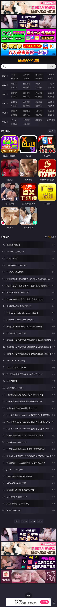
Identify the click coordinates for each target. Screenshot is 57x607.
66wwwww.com (28, 60)
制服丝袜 (14, 97)
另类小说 (26, 115)
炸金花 (26, 78)
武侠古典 (51, 111)
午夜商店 (26, 120)
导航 (4, 121)
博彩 (4, 76)
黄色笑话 (38, 115)
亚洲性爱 (14, 93)
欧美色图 (38, 102)
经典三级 (26, 97)
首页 (17, 521)
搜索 (51, 66)
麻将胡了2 (14, 78)
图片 (4, 103)
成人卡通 (38, 93)
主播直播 (38, 87)
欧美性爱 (51, 93)
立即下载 (44, 602)
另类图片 (51, 106)
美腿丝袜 (14, 106)
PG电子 (14, 75)
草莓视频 (38, 120)
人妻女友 (38, 111)
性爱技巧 (51, 115)
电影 (4, 94)
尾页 (40, 521)
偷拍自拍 (26, 93)
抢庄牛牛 (51, 78)
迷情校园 (14, 115)
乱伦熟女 (38, 97)
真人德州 (26, 75)
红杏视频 (14, 124)
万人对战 (38, 75)
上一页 (24, 521)
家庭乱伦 (26, 111)
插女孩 (14, 120)
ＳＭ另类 (51, 87)
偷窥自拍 (14, 102)
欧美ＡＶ (38, 84)
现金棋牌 (38, 78)
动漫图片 (51, 102)
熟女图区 (38, 106)
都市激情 (14, 111)
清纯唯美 (26, 106)
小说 (4, 112)
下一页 (32, 521)
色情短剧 (26, 124)
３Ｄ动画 (51, 84)
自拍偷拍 (26, 84)
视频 (4, 85)
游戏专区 (51, 75)
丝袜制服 (26, 87)
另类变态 (51, 97)
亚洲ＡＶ (14, 84)
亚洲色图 (26, 102)
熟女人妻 (14, 87)
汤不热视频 (51, 120)
